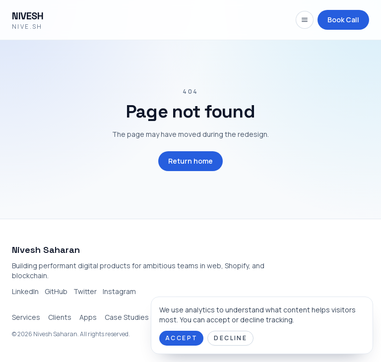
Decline (230, 338)
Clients (59, 317)
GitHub (56, 291)
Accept (181, 338)
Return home (190, 161)
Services (26, 317)
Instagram (119, 291)
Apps (88, 317)
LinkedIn (25, 291)
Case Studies (127, 317)
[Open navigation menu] (305, 20)
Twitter (85, 291)
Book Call (343, 19)
